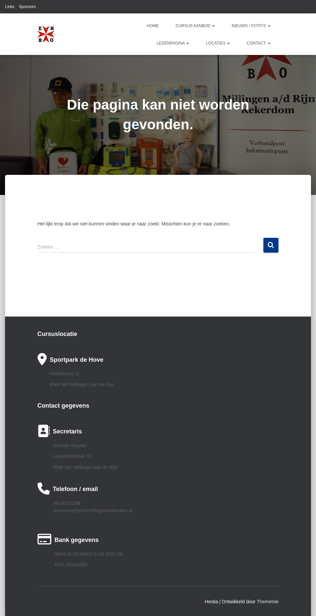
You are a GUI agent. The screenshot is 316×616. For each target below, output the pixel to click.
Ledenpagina (172, 43)
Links (9, 6)
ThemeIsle (267, 601)
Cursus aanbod (195, 25)
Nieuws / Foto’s (251, 25)
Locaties (218, 43)
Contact (258, 43)
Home (153, 25)
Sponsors (27, 6)
